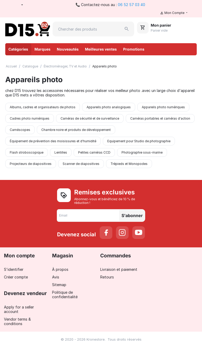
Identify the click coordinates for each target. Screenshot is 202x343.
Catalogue (30, 66)
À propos (60, 269)
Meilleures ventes (101, 49)
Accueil (11, 66)
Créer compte (16, 277)
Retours (107, 277)
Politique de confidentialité (65, 294)
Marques (42, 49)
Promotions (133, 49)
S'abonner (132, 215)
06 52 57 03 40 (131, 4)
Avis (55, 277)
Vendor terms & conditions (17, 321)
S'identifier (13, 269)
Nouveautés (68, 49)
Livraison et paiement (118, 269)
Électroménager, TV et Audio (65, 66)
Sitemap (59, 284)
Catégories (18, 49)
